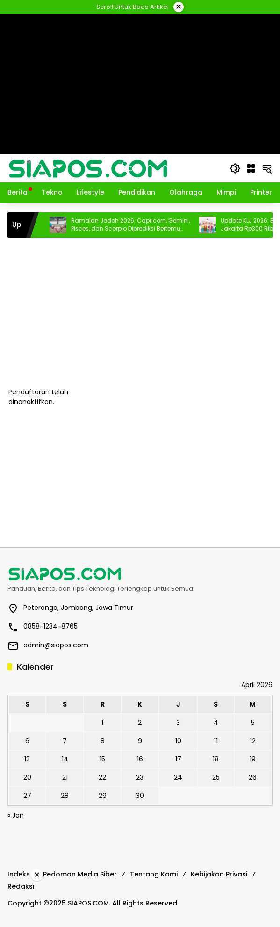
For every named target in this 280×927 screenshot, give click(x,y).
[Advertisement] (140, 312)
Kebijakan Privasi (219, 874)
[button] (235, 168)
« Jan (15, 815)
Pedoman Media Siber (80, 874)
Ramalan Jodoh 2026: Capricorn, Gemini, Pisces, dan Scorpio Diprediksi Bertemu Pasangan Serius (145, 225)
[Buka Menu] (251, 168)
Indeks (18, 874)
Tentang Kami (154, 874)
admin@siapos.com (55, 645)
